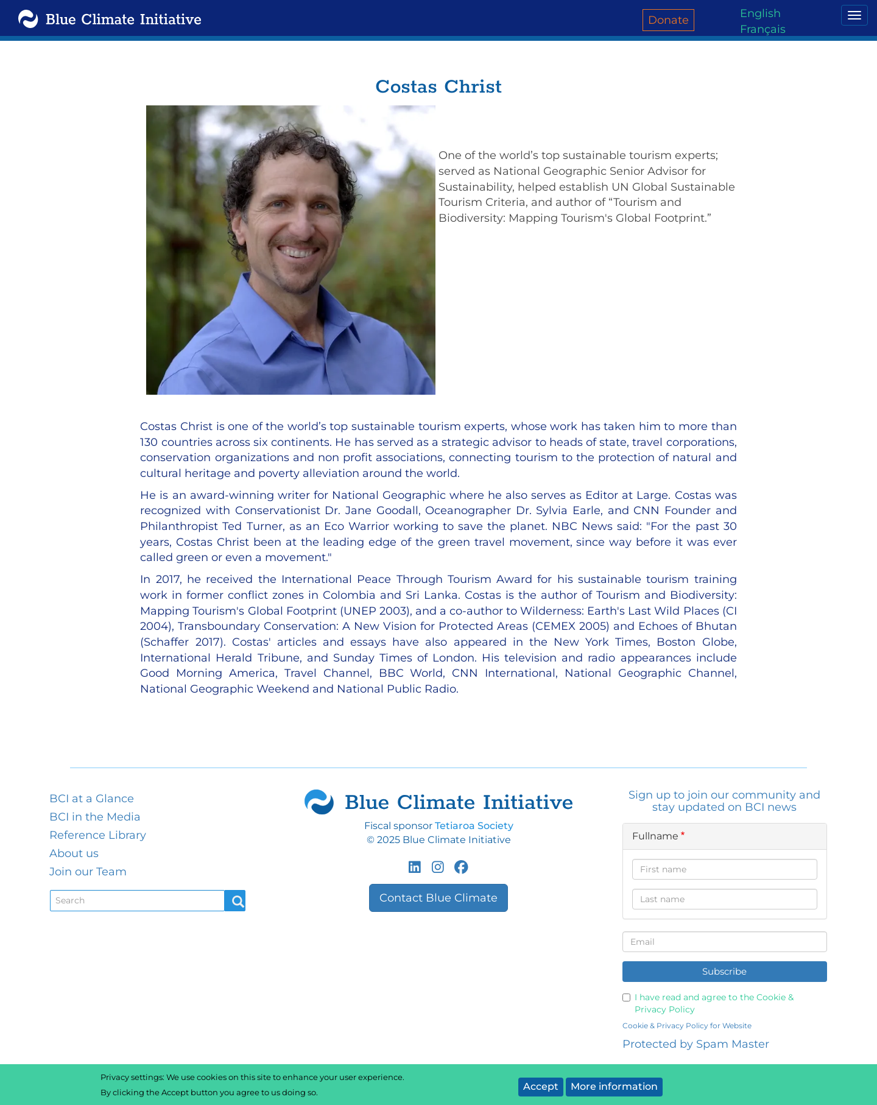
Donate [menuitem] (668, 20)
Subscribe (724, 971)
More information (614, 1086)
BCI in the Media (95, 817)
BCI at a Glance (91, 798)
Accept (540, 1086)
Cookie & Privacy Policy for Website (687, 1025)
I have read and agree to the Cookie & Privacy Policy (708, 1003)
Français (763, 29)
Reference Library (97, 835)
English (760, 13)
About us (74, 853)
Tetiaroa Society (474, 825)
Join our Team (88, 871)
